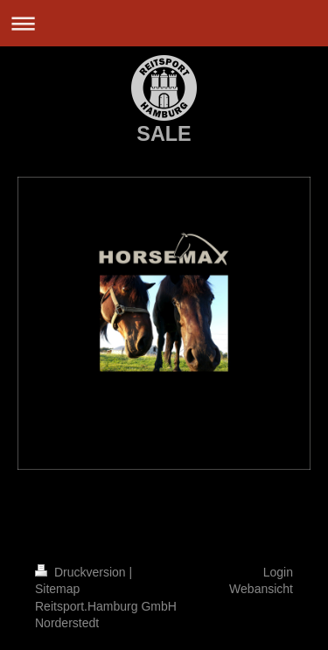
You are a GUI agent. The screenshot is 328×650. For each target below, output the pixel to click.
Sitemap (57, 589)
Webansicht (261, 589)
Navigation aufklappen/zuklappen (164, 23)
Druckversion (82, 572)
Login (278, 572)
